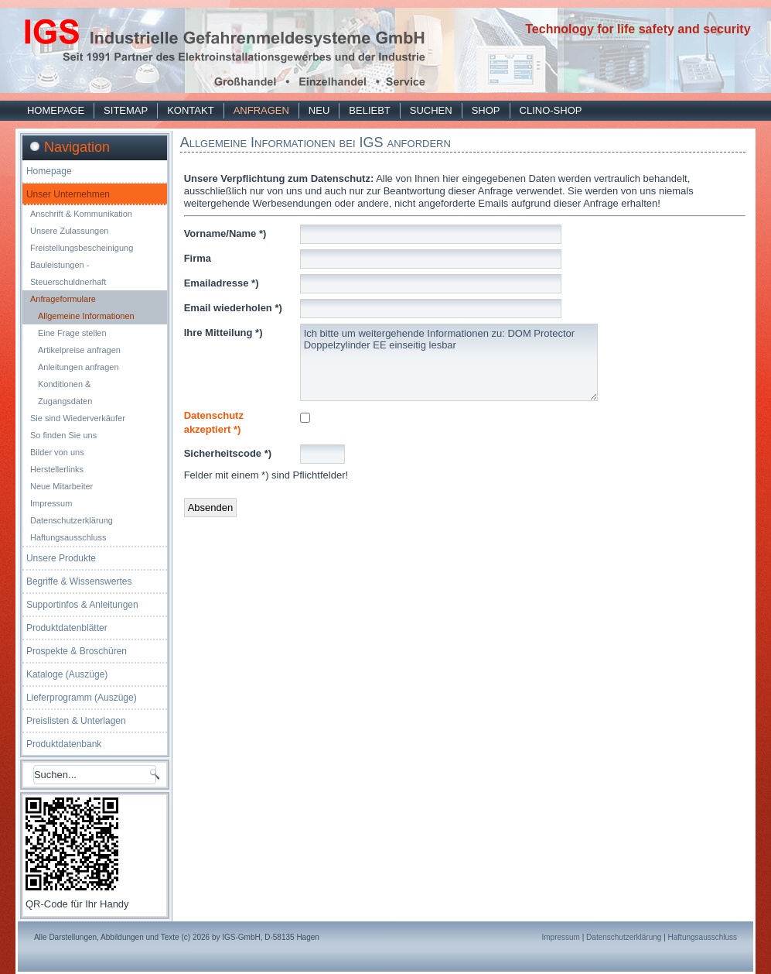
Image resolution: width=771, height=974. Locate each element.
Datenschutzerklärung (71, 520)
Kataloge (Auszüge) (66, 674)
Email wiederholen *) (233, 308)
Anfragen (261, 110)
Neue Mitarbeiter (61, 486)
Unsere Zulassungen (69, 230)
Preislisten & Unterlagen (76, 720)
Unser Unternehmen (68, 194)
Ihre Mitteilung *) (223, 332)
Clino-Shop (551, 110)
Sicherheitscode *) (227, 453)
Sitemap (126, 110)
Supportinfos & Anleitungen (82, 604)
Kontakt (190, 110)
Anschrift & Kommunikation (81, 213)
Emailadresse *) (221, 283)
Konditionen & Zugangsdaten (65, 392)
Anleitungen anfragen (78, 367)
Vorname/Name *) (225, 233)
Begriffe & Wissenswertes (79, 581)
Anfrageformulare (63, 299)
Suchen (431, 110)
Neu (319, 110)
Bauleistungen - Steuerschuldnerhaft (68, 273)
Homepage (55, 110)
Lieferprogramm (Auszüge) (81, 697)
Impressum (51, 503)
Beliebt (369, 110)
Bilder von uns (57, 452)
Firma (197, 258)
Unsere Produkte (61, 558)
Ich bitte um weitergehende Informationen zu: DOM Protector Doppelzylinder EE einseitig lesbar (449, 362)
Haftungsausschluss (68, 537)
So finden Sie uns (63, 435)
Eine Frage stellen (72, 333)
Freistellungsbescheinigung (81, 247)
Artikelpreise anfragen (79, 350)
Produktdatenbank (63, 744)
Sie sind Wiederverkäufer (77, 418)
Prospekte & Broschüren (76, 651)
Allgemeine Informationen (86, 316)
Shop (486, 110)
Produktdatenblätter (66, 627)
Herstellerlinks (57, 469)
